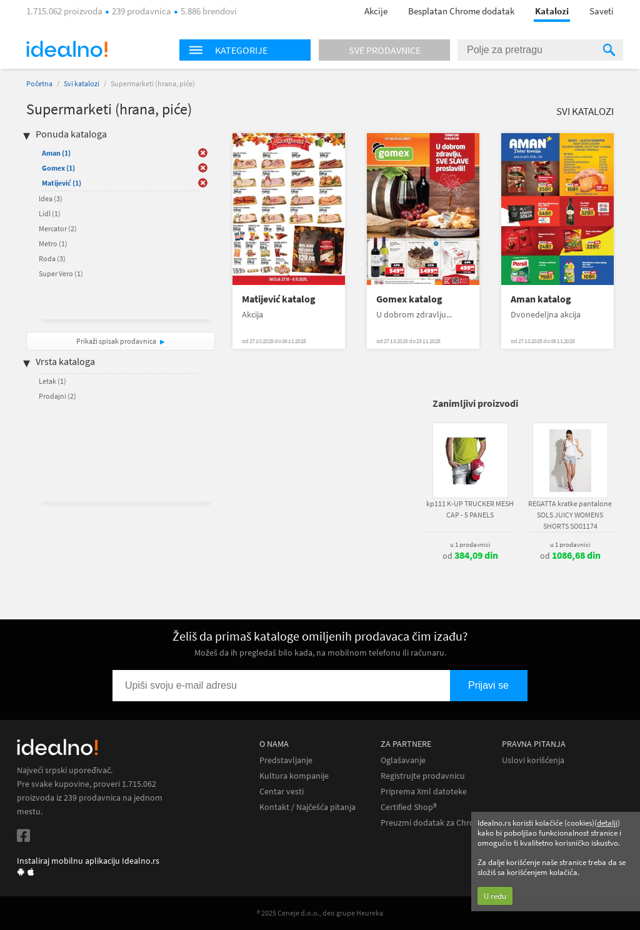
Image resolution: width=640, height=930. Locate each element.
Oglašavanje (403, 760)
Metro (53, 243)
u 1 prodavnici (470, 544)
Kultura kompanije (294, 776)
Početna (39, 83)
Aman (56, 153)
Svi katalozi (81, 83)
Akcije (376, 11)
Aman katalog (541, 299)
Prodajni (57, 396)
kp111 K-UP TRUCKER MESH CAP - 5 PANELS (470, 509)
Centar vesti (281, 791)
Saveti (601, 11)
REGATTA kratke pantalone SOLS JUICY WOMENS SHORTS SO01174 (570, 515)
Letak (52, 381)
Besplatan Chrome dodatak (461, 11)
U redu (495, 896)
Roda (52, 258)
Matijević (61, 183)
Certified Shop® (409, 807)
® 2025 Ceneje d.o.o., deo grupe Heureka (320, 913)
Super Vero (61, 273)
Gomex (58, 167)
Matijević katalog (279, 299)
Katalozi (552, 11)
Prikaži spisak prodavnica (116, 341)
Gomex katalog (409, 299)
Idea (50, 198)
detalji (607, 823)
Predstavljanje (285, 760)
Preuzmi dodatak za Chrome (433, 823)
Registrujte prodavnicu (423, 776)
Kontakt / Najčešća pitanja (307, 807)
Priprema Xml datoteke (424, 791)
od (470, 555)
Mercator (58, 228)
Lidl (50, 213)
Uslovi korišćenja (533, 760)
